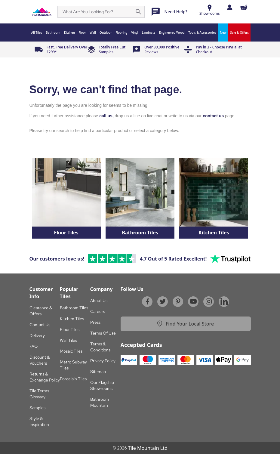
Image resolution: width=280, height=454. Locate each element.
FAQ (33, 346)
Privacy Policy (102, 360)
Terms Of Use (103, 333)
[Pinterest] (178, 301)
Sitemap (98, 371)
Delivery (37, 335)
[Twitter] (162, 301)
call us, (106, 115)
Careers (97, 311)
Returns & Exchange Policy (44, 377)
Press (95, 322)
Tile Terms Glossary (39, 394)
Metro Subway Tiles (73, 365)
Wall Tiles (68, 340)
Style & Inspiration (39, 421)
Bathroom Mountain (99, 402)
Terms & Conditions (100, 347)
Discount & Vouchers (39, 360)
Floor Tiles (69, 329)
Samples (37, 407)
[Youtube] (193, 301)
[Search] (97, 12)
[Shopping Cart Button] (243, 7)
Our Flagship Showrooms (102, 385)
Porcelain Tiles (73, 378)
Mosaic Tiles (71, 351)
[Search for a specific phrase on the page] (138, 11)
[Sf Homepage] (42, 11)
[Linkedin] (224, 301)
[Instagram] (208, 301)
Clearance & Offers (40, 311)
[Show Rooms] (209, 11)
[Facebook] (147, 301)
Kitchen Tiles (72, 318)
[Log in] (229, 7)
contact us (213, 115)
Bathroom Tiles (74, 307)
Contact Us (39, 324)
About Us (98, 300)
